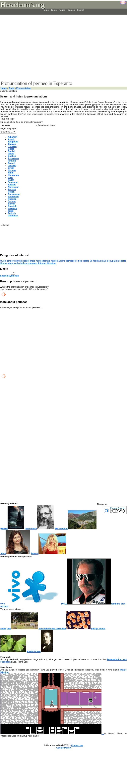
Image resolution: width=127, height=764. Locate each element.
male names (36, 261)
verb (16, 263)
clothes (23, 263)
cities (79, 261)
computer (32, 263)
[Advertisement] (61, 48)
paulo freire (39, 528)
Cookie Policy (63, 747)
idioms (3, 263)
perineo (4, 606)
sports (122, 261)
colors (86, 261)
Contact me (77, 745)
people (26, 261)
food (95, 261)
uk (91, 261)
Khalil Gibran (39, 651)
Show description (8, 91)
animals (102, 261)
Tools (54, 10)
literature (51, 263)
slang (11, 263)
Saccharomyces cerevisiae (64, 628)
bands (18, 261)
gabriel (12, 528)
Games (71, 10)
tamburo (115, 603)
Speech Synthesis (9, 275)
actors (61, 261)
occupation (113, 261)
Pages (62, 10)
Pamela (48, 553)
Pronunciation (23, 88)
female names (50, 261)
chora (3, 628)
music (3, 261)
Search (80, 10)
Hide (12, 119)
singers (11, 261)
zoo (22, 628)
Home (46, 10)
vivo (30, 603)
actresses (71, 261)
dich (123, 603)
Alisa (15, 553)
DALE (86, 603)
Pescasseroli (75, 528)
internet (42, 263)
